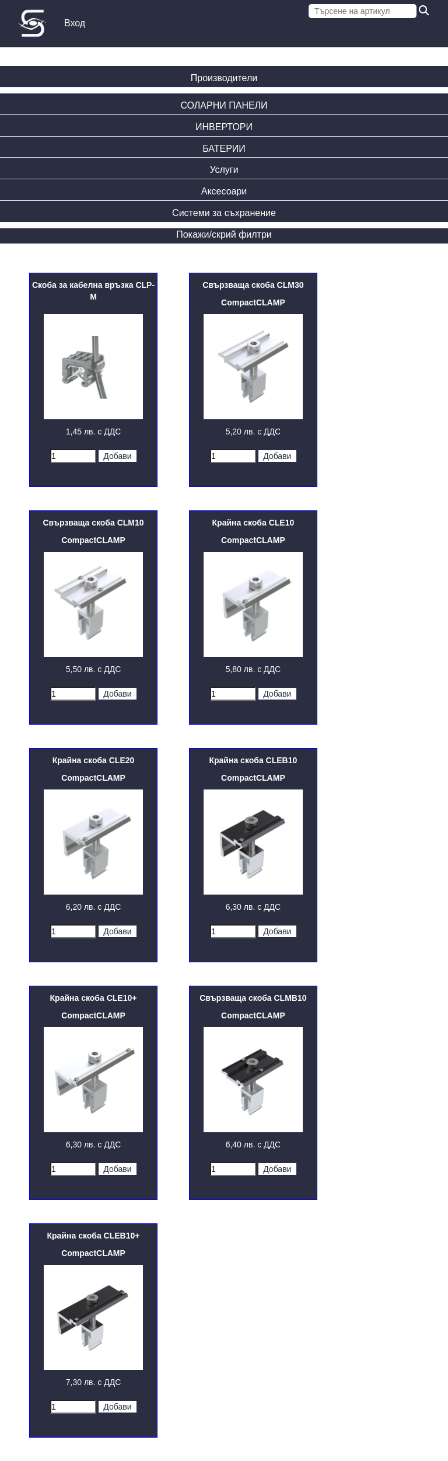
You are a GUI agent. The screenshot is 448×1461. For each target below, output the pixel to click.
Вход (74, 23)
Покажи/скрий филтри (224, 234)
